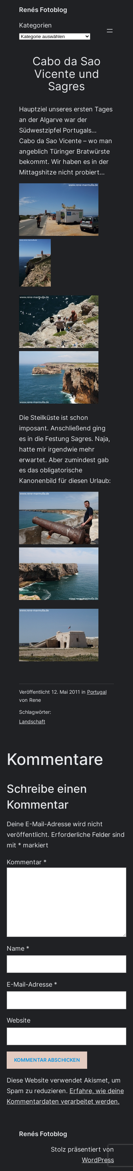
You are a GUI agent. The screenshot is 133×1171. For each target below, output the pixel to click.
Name (18, 948)
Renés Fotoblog (43, 9)
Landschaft (32, 721)
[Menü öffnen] (109, 30)
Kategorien (35, 25)
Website (18, 1020)
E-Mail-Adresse (32, 984)
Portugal (97, 692)
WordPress (98, 1160)
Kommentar (27, 862)
